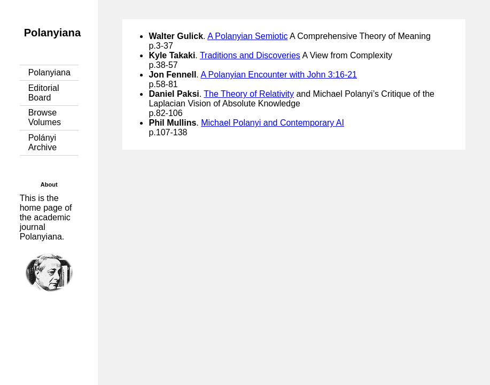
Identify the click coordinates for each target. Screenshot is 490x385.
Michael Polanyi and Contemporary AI (272, 122)
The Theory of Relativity (249, 93)
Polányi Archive (42, 142)
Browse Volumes (44, 117)
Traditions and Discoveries (250, 55)
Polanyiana (52, 32)
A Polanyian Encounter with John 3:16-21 (278, 74)
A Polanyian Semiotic (247, 36)
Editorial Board (43, 92)
